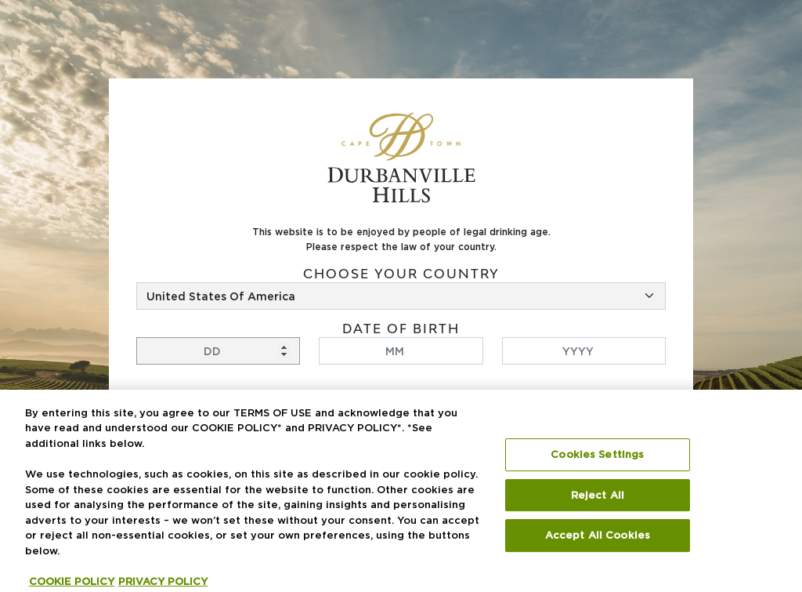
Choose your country (401, 274)
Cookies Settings (597, 460)
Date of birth (401, 328)
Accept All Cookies (597, 541)
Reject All (597, 501)
